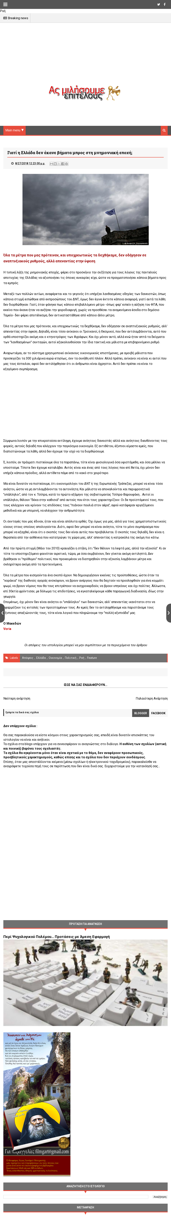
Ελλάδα (41, 658)
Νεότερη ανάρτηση (16, 699)
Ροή (81, 658)
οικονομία (55, 658)
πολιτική (70, 658)
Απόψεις (27, 658)
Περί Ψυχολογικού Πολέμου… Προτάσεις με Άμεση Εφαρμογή (56, 937)
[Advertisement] (85, 57)
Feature (92, 658)
